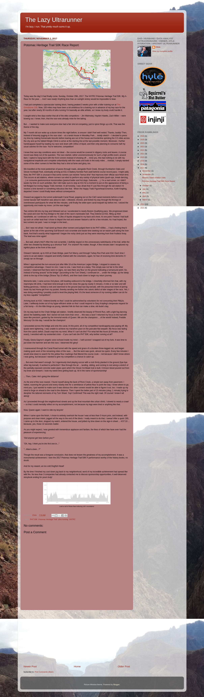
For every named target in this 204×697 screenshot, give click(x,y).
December (146, 171)
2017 (142, 168)
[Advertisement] (77, 637)
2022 (142, 150)
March (145, 200)
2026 (142, 136)
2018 (142, 164)
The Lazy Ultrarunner (53, 19)
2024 (142, 143)
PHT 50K (33, 519)
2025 (142, 140)
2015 (142, 208)
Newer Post (30, 666)
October (145, 186)
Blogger (116, 685)
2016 (142, 204)
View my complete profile (162, 51)
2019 (142, 161)
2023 (142, 147)
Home (77, 666)
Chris (158, 47)
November (146, 174)
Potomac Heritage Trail (47, 519)
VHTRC (72, 519)
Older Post (124, 666)
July (144, 189)
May (144, 193)
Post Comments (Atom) (44, 672)
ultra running (63, 519)
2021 (142, 154)
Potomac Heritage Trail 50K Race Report (158, 181)
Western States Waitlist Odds (154, 178)
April (144, 196)
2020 (142, 157)
